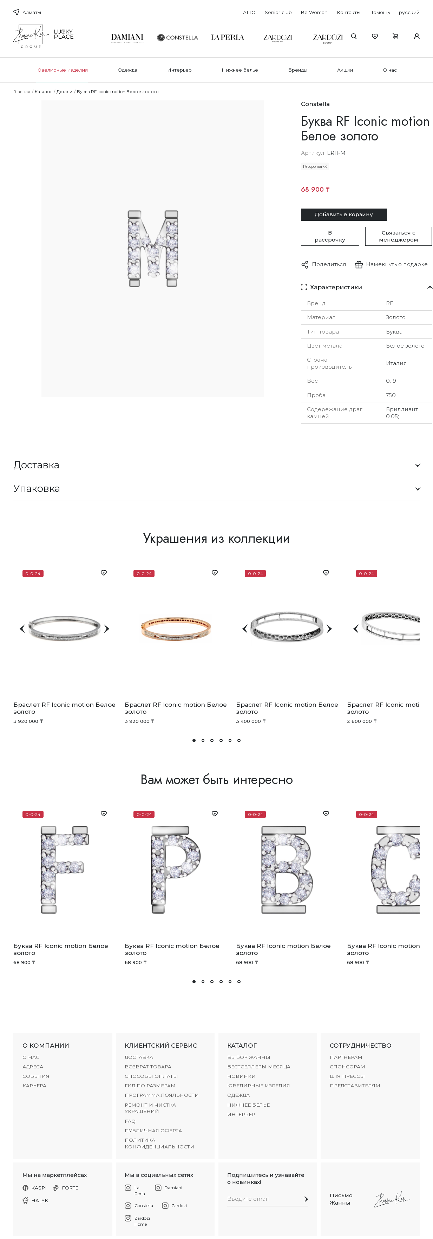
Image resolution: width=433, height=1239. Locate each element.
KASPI (34, 1188)
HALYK (35, 1200)
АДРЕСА (32, 1066)
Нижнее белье (240, 70)
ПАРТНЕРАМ (346, 1057)
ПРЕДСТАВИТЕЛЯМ (355, 1085)
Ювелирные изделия (62, 70)
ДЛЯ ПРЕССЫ (347, 1076)
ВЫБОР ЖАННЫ (248, 1057)
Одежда (127, 70)
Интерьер (179, 70)
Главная (21, 91)
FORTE (66, 1188)
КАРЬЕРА (34, 1085)
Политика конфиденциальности (159, 1143)
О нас (390, 70)
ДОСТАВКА (139, 1057)
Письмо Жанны (341, 1199)
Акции (345, 70)
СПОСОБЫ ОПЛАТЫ (151, 1076)
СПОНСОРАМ (347, 1066)
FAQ (130, 1121)
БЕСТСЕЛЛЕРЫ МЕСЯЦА (258, 1066)
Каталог (43, 91)
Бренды (297, 70)
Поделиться (329, 264)
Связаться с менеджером (398, 236)
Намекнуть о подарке (397, 264)
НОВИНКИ (241, 1076)
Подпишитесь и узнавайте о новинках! (265, 1178)
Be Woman (314, 12)
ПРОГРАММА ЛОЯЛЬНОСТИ (162, 1095)
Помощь (379, 12)
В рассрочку (330, 236)
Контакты (348, 12)
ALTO (249, 12)
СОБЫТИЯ (36, 1076)
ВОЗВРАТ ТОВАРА (148, 1066)
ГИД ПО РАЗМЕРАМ (150, 1085)
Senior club (278, 12)
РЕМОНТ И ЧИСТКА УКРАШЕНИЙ (150, 1108)
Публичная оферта (153, 1130)
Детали (64, 91)
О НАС (30, 1057)
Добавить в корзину (344, 214)
